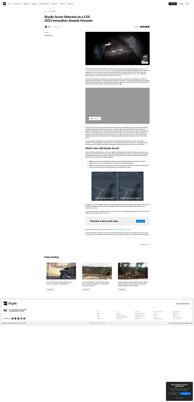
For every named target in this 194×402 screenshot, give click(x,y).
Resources (70, 4)
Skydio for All (176, 317)
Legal (170, 323)
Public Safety (136, 74)
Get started (140, 221)
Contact (172, 4)
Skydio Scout (108, 70)
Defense (94, 74)
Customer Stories (158, 311)
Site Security (17, 4)
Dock (98, 315)
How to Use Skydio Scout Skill (121, 229)
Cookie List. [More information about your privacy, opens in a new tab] (185, 390)
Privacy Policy (175, 323)
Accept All (185, 393)
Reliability (175, 313)
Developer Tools (139, 315)
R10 (98, 317)
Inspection (26, 4)
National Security (44, 4)
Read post (50, 289)
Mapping (34, 4)
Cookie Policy (181, 323)
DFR (10, 4)
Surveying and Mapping (122, 317)
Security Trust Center (140, 313)
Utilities (118, 313)
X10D (98, 313)
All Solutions (119, 318)
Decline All (173, 393)
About (155, 313)
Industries (54, 4)
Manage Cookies (188, 323)
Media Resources (158, 318)
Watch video (95, 118)
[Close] (191, 384)
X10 (98, 311)
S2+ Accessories (177, 318)
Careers (181, 4)
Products (62, 4)
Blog (45, 11)
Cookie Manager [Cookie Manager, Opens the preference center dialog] (179, 397)
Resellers (137, 318)
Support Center (176, 311)
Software (99, 318)
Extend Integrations (140, 317)
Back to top (145, 244)
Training (175, 315)
